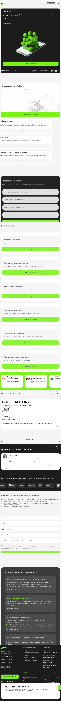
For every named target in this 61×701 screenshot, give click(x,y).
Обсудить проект (30, 63)
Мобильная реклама (48, 660)
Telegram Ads (26, 650)
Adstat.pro (26, 674)
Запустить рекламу (51, 3)
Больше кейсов (30, 439)
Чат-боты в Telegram (28, 657)
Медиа (57, 677)
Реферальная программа (52, 682)
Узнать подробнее (30, 114)
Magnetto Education (28, 680)
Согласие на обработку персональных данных (6, 661)
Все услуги (46, 667)
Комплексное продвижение (50, 665)
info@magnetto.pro (6, 651)
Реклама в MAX (47, 650)
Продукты (25, 672)
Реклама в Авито (48, 662)
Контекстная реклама (49, 655)
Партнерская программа (52, 679)
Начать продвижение (9, 676)
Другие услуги (47, 647)
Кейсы (57, 674)
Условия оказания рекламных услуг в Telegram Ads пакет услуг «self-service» (8, 666)
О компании (56, 672)
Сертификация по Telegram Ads (30, 678)
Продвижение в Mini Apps (30, 660)
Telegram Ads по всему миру (30, 652)
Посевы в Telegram (28, 655)
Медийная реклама (48, 657)
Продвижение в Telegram (30, 647)
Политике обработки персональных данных (19, 690)
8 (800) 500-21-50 (6, 653)
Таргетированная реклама (50, 652)
